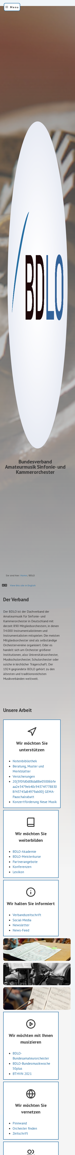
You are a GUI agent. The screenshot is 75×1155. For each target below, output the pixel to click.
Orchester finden (25, 1148)
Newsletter (21, 944)
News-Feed (21, 949)
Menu (14, 7)
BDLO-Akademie (24, 871)
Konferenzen (22, 886)
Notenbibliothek (25, 780)
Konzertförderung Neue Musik (35, 821)
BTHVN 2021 (22, 1093)
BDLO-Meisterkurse (27, 876)
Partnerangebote (25, 881)
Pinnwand (20, 1143)
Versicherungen (24, 796)
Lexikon (18, 891)
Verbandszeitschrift (27, 934)
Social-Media (22, 939)
